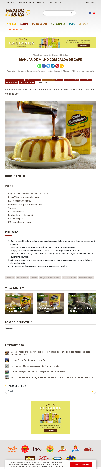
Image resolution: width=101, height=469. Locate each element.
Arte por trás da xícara (14, 295)
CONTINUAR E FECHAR (81, 464)
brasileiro (10, 278)
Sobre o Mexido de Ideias (25, 2)
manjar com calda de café (49, 278)
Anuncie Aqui (41, 2)
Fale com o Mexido (54, 2)
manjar (34, 278)
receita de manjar (85, 278)
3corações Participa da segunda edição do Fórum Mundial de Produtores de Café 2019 (52, 377)
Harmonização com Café (15, 80)
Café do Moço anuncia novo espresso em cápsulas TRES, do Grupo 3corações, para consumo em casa (50, 353)
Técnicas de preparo (27, 82)
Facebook (9, 328)
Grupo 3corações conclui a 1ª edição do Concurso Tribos (38, 372)
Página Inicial (10, 2)
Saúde (72, 24)
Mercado (83, 24)
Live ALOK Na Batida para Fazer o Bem (29, 360)
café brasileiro (22, 278)
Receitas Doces (86, 80)
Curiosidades (58, 24)
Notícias (11, 24)
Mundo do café (39, 24)
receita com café (69, 278)
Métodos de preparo (33, 80)
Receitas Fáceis (11, 82)
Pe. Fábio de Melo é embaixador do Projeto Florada (35, 366)
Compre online (14, 29)
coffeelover (43, 295)
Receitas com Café (71, 80)
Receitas (24, 24)
